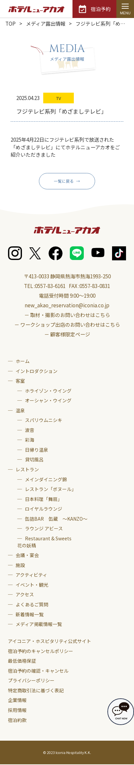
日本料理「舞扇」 (43, 499)
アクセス (25, 595)
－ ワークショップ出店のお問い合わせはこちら (67, 325)
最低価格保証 (22, 661)
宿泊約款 (17, 720)
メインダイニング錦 (46, 479)
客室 (20, 381)
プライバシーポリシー (31, 681)
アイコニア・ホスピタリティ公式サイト (49, 641)
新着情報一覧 (30, 614)
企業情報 (17, 700)
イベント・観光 (32, 585)
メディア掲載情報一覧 (39, 624)
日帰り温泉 (36, 450)
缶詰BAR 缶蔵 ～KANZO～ (56, 519)
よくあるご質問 (32, 605)
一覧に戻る (64, 181)
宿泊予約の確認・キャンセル (38, 671)
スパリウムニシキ (43, 420)
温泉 (20, 410)
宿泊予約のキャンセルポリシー (40, 651)
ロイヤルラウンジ (43, 509)
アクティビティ (31, 575)
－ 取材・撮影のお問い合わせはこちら (67, 315)
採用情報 (17, 710)
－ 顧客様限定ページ (67, 334)
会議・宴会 (27, 555)
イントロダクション (37, 371)
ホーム (23, 361)
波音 (29, 430)
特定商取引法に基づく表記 (36, 691)
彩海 (29, 440)
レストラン (27, 470)
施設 (20, 565)
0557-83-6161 (50, 286)
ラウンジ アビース (44, 529)
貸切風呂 (34, 460)
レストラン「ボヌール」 (50, 489)
